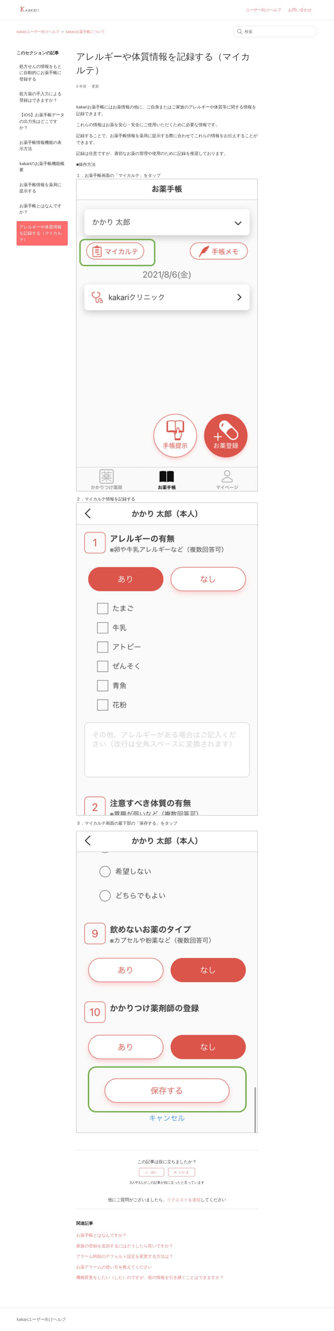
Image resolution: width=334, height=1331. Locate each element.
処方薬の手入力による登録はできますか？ (40, 97)
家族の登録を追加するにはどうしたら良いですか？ (124, 1245)
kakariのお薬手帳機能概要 (41, 166)
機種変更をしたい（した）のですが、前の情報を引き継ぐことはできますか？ (150, 1277)
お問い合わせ (300, 10)
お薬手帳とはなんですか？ (40, 209)
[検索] (275, 31)
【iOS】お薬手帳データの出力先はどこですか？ (41, 121)
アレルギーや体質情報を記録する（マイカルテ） (40, 233)
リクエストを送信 (184, 1199)
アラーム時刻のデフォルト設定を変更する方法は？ (124, 1256)
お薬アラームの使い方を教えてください (114, 1267)
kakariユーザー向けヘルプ (38, 32)
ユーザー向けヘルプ (263, 10)
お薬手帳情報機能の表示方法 (40, 145)
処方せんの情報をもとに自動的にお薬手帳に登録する (40, 72)
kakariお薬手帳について (85, 32)
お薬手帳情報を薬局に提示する (40, 187)
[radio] (151, 1172)
